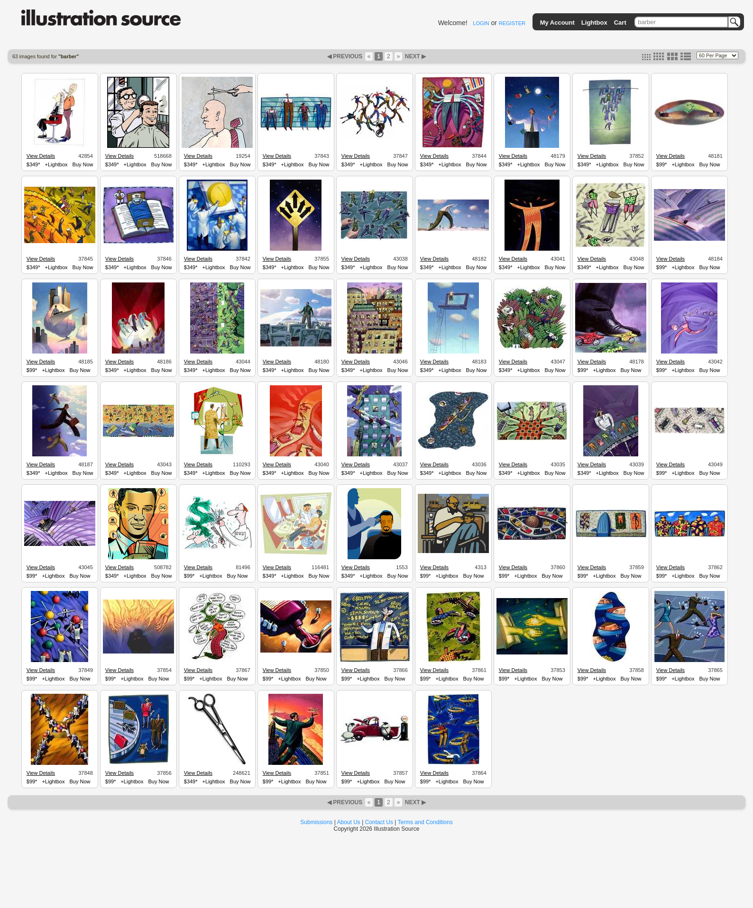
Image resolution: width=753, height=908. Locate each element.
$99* (661, 164)
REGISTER (512, 23)
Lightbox (594, 22)
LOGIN (481, 23)
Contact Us (379, 822)
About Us (348, 822)
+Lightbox (56, 164)
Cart (620, 22)
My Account (557, 22)
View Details (41, 156)
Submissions (316, 822)
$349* (33, 164)
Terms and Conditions (425, 822)
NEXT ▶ (414, 56)
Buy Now (83, 164)
